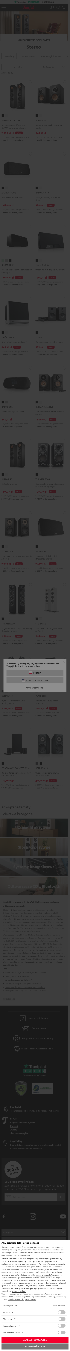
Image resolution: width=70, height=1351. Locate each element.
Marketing (7, 1319)
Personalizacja (9, 1325)
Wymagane (8, 1305)
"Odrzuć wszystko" (43, 1266)
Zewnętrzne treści (11, 1332)
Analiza (6, 1312)
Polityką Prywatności (16, 1299)
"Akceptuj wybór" (19, 1291)
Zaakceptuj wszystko (35, 1339)
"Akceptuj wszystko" (44, 1275)
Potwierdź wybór (35, 1346)
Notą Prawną (30, 1299)
